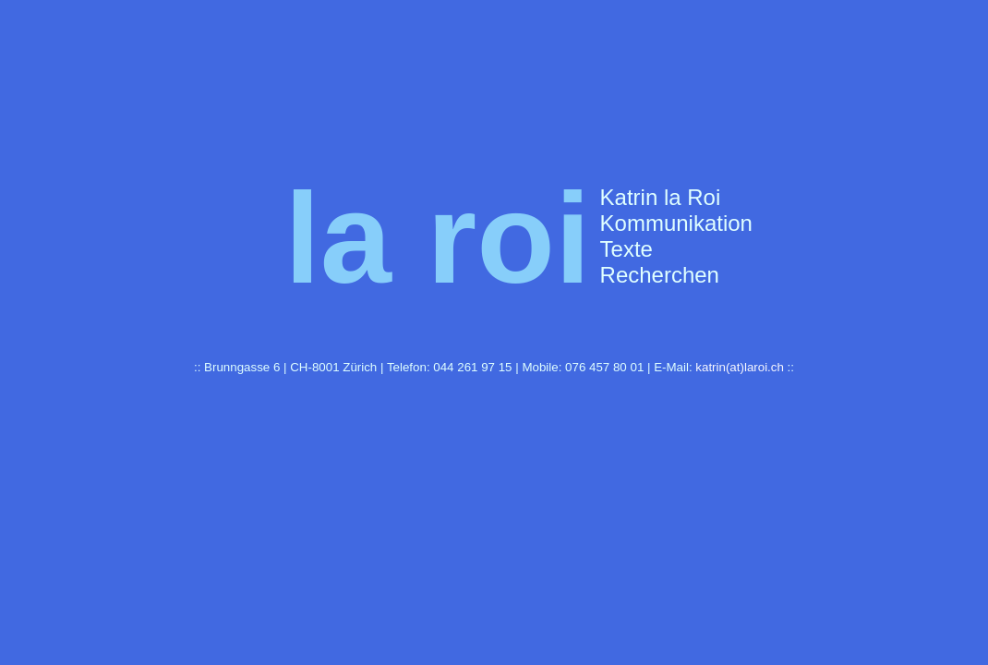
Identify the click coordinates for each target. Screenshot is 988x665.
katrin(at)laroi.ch (739, 367)
